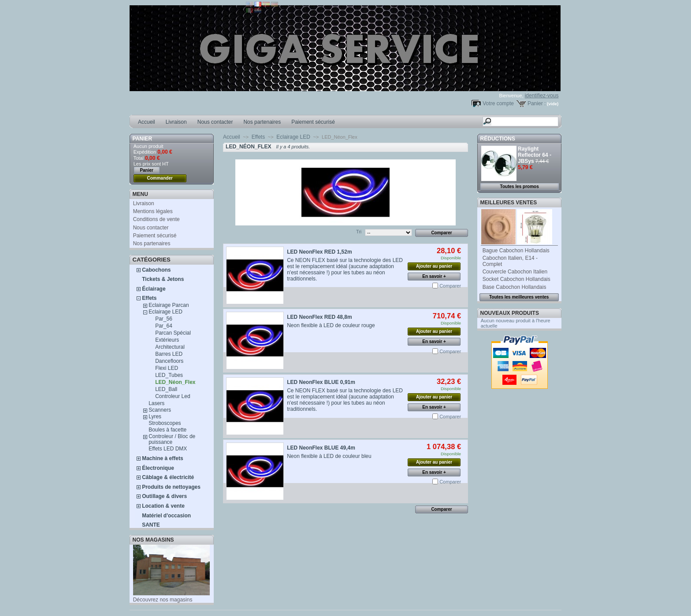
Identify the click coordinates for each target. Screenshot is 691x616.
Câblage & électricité (168, 477)
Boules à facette (167, 430)
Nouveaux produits (509, 313)
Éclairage (153, 289)
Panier (142, 139)
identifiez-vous (542, 95)
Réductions (497, 139)
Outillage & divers (164, 496)
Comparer (450, 285)
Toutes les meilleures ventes (519, 297)
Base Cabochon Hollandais (514, 287)
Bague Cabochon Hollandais (516, 250)
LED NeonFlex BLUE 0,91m (321, 382)
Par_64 (163, 326)
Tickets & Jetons (163, 279)
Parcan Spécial (173, 333)
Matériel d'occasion (166, 516)
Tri (358, 231)
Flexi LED (166, 368)
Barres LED (168, 354)
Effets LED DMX (168, 449)
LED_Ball (166, 389)
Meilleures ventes (508, 202)
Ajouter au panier (434, 266)
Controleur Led (172, 396)
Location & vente (163, 506)
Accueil (146, 122)
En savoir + (434, 276)
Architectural (170, 347)
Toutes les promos (519, 186)
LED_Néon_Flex (175, 382)
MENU (140, 194)
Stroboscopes (165, 423)
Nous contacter (215, 122)
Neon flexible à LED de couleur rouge (331, 325)
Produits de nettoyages (171, 487)
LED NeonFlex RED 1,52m (319, 252)
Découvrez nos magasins (163, 600)
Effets (149, 298)
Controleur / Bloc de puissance (172, 439)
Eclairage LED (165, 312)
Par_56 (163, 319)
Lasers (156, 403)
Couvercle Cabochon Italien (515, 272)
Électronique (158, 468)
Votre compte (498, 103)
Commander (160, 178)
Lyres (155, 416)
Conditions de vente (156, 219)
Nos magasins (153, 540)
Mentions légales (153, 211)
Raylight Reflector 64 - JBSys (534, 155)
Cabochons (156, 270)
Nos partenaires (262, 122)
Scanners (160, 410)
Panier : (537, 103)
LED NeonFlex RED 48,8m (319, 317)
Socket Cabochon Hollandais (516, 279)
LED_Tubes (169, 375)
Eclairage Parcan (169, 305)
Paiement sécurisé (313, 122)
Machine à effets (162, 458)
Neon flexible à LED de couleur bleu (329, 456)
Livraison (176, 122)
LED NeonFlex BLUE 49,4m (321, 448)
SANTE (151, 525)
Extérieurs (167, 340)
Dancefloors (169, 361)
